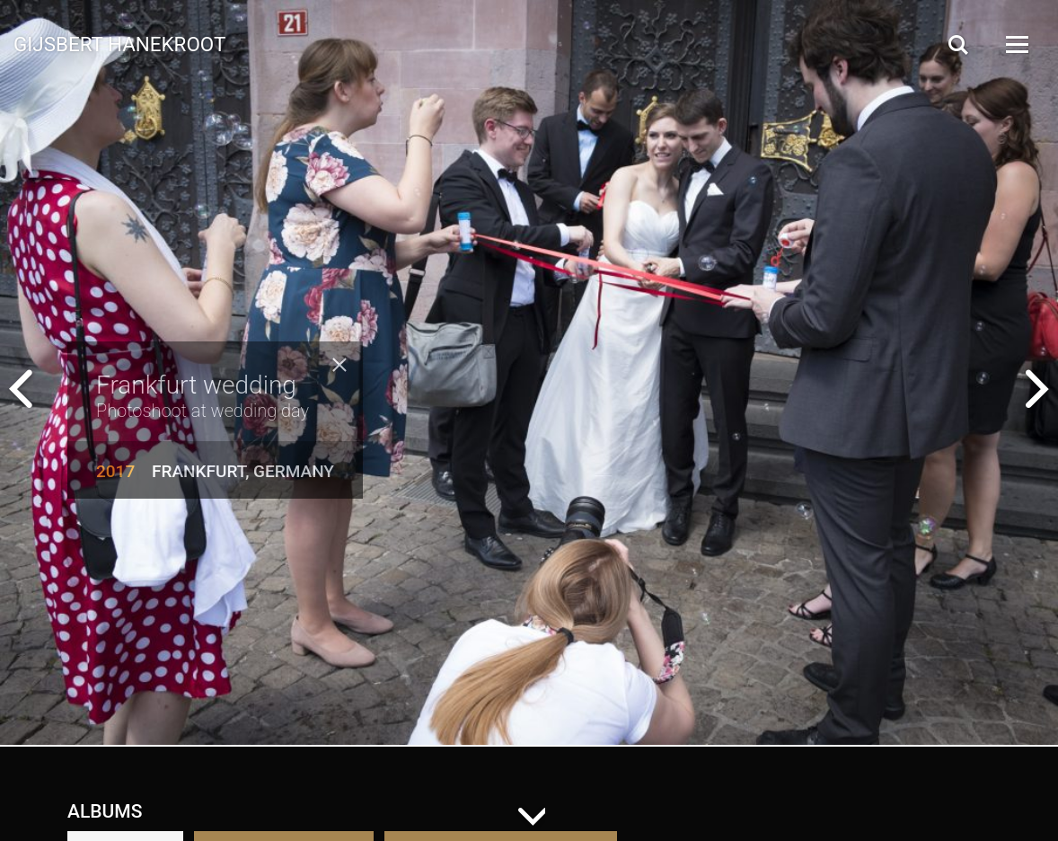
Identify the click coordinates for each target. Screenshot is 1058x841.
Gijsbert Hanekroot (119, 43)
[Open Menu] (1016, 44)
